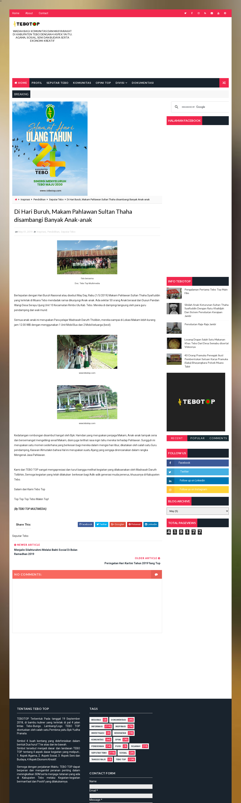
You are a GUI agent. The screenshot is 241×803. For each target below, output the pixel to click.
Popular (198, 438)
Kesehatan (119, 724)
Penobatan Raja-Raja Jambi (200, 324)
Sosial (122, 744)
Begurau (95, 711)
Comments (218, 438)
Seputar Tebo (58, 82)
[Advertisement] (160, 48)
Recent (177, 438)
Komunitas (82, 82)
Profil (37, 82)
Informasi (95, 718)
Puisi (117, 737)
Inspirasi (25, 199)
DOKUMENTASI (117, 711)
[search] (200, 107)
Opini (116, 731)
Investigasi (96, 724)
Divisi (120, 82)
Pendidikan (40, 199)
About (29, 13)
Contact (43, 13)
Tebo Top (119, 751)
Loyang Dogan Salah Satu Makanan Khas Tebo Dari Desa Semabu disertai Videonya (207, 343)
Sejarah (134, 737)
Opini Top (103, 82)
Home (15, 13)
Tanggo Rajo (97, 751)
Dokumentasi (143, 82)
